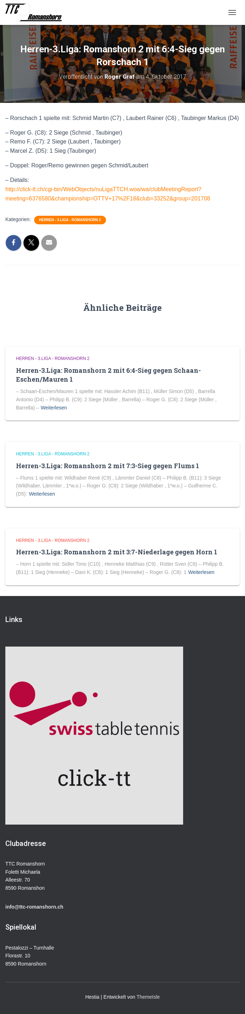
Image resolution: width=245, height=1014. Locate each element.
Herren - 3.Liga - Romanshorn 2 (70, 220)
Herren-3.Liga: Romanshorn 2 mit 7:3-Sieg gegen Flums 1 (107, 465)
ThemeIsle (148, 997)
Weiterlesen (54, 408)
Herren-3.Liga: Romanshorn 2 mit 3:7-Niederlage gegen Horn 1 (116, 552)
